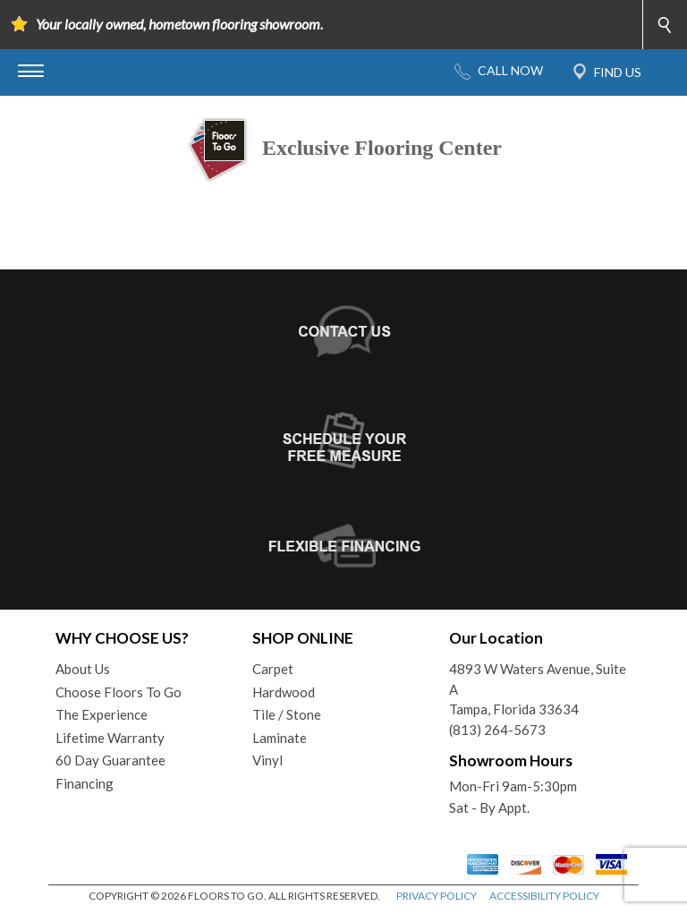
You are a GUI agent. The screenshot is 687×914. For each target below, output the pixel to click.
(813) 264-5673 (497, 730)
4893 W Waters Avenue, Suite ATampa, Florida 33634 (537, 689)
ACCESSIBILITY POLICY (544, 895)
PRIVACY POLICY (436, 895)
